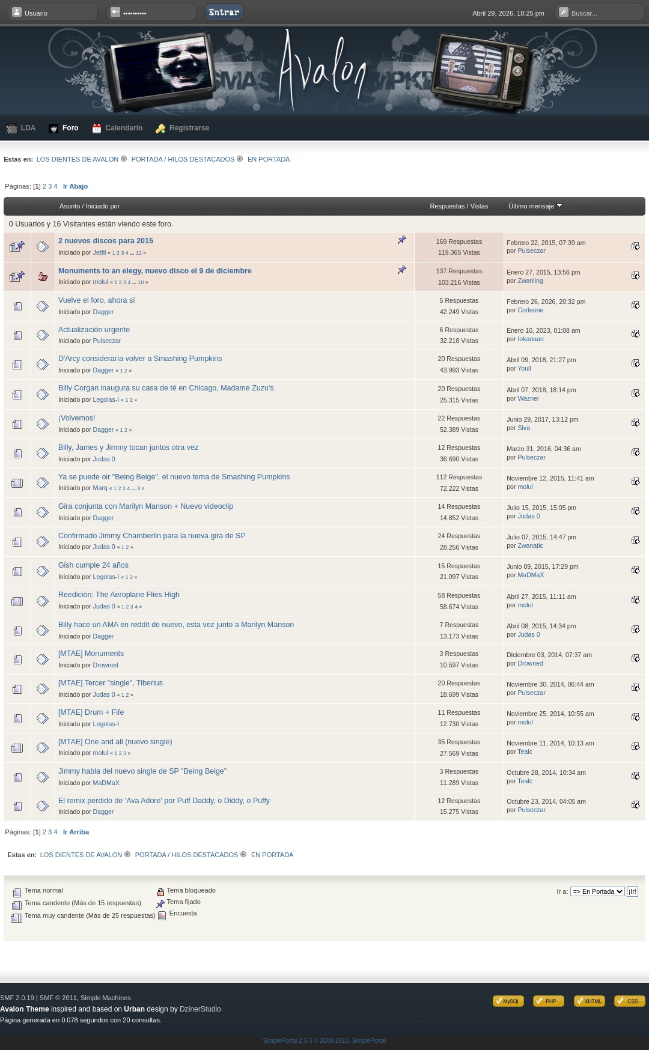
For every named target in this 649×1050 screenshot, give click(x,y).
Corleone (530, 310)
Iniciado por (102, 206)
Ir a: (562, 891)
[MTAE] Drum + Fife (91, 712)
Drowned (105, 665)
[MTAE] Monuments (91, 653)
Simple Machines (106, 997)
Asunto (69, 206)
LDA (21, 128)
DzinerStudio (200, 1009)
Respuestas (447, 206)
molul (100, 281)
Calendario (117, 128)
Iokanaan (530, 338)
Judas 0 (104, 459)
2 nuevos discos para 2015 (105, 241)
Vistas (480, 206)
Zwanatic (530, 545)
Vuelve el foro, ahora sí (96, 300)
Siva (523, 427)
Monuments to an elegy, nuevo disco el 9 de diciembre (155, 271)
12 (139, 253)
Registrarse (182, 128)
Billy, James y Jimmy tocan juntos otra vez (128, 447)
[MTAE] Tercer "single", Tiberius (110, 683)
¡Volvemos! (77, 418)
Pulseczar (531, 250)
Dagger (103, 311)
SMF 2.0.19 (17, 997)
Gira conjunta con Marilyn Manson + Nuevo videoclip (145, 506)
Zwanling (530, 280)
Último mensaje (535, 206)
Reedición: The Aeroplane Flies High (119, 594)
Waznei (527, 398)
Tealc (524, 751)
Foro (63, 128)
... (133, 253)
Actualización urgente (94, 330)
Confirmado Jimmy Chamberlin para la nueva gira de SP (152, 536)
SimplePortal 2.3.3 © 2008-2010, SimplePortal (324, 1040)
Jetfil (99, 252)
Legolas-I (106, 399)
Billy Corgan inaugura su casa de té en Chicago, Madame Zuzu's (166, 388)
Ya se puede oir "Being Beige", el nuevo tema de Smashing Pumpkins (174, 477)
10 (141, 282)
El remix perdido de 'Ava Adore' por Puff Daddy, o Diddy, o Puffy (164, 801)
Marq (100, 487)
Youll (524, 368)
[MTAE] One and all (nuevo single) (115, 742)
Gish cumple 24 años (93, 565)
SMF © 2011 (58, 997)
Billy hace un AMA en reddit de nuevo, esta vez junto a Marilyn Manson (176, 625)
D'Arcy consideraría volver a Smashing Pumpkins (140, 358)
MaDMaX (530, 574)
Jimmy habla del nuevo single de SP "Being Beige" (142, 771)
